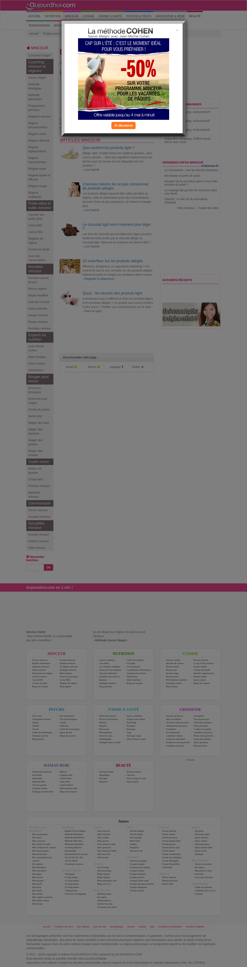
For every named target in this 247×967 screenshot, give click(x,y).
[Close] (177, 30)
